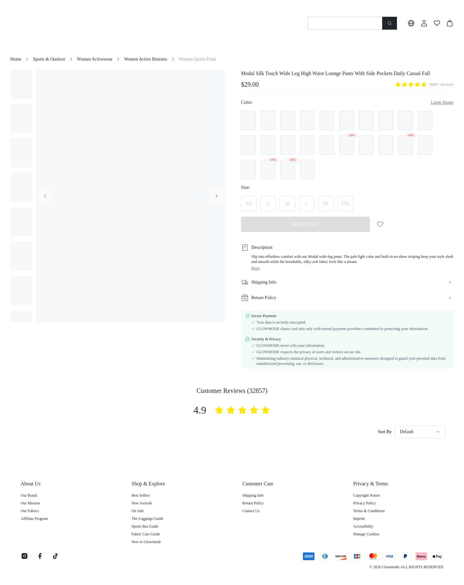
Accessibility (363, 526)
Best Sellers (140, 495)
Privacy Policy (364, 503)
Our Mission (30, 503)
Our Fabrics (30, 511)
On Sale (137, 511)
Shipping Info (253, 495)
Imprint (359, 518)
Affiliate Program (34, 518)
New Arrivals (141, 503)
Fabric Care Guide (145, 534)
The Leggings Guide (147, 518)
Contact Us (251, 511)
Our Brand (29, 495)
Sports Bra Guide (144, 526)
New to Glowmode (146, 542)
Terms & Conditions (369, 511)
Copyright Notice (366, 495)
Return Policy (253, 503)
